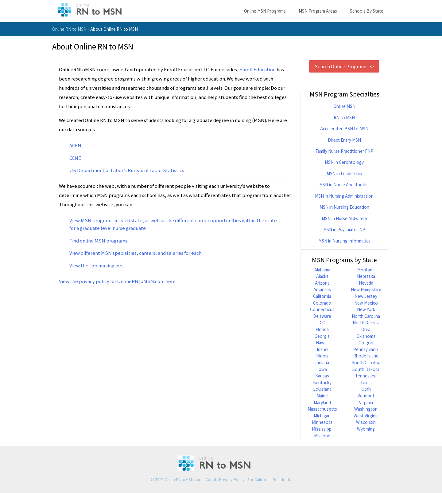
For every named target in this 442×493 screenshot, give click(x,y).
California (322, 296)
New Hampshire (366, 289)
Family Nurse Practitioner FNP (344, 151)
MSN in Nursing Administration (344, 196)
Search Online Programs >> (344, 66)
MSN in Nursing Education (344, 207)
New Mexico (366, 303)
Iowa (322, 369)
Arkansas (322, 289)
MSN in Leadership (344, 173)
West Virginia (366, 415)
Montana (365, 269)
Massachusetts (322, 409)
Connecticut (322, 309)
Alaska (322, 276)
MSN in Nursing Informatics (344, 241)
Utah (366, 389)
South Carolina (366, 362)
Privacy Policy (232, 479)
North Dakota (366, 322)
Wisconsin (366, 422)
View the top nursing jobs (97, 265)
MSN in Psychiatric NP (344, 229)
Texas (366, 382)
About (210, 479)
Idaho (322, 349)
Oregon (366, 342)
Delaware (322, 316)
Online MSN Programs (265, 11)
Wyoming (366, 429)
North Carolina (366, 316)
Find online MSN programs (98, 240)
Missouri (322, 435)
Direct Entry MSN (344, 140)
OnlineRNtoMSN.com (184, 479)
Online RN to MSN (69, 29)
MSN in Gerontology (344, 162)
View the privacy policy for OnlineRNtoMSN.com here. (117, 281)
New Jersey (366, 296)
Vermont (366, 395)
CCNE (75, 158)
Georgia (322, 336)
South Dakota (365, 369)
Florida (322, 329)
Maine (322, 395)
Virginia (366, 402)
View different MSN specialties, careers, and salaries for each (135, 253)
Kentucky (322, 382)
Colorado (322, 303)
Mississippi (322, 429)
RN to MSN (344, 117)
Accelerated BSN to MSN (344, 128)
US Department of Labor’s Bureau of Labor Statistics (126, 170)
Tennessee (366, 376)
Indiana (322, 362)
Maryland (322, 402)
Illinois (322, 356)
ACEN (75, 145)
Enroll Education (257, 69)
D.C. (322, 322)
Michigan (322, 415)
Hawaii (322, 342)
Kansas (322, 376)
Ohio (365, 329)
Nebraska (366, 276)
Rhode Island (365, 356)
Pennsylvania (365, 349)
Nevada (366, 283)
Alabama (322, 269)
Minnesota (322, 422)
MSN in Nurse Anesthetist (344, 184)
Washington (366, 409)
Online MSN (344, 106)
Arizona (322, 283)
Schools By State (366, 11)
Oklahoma (365, 336)
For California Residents (269, 479)
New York (366, 309)
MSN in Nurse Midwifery (344, 218)
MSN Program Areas (318, 11)
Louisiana (322, 389)
